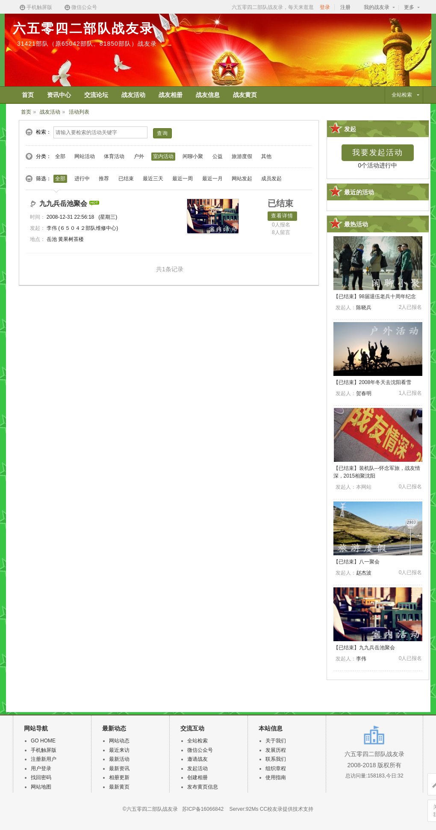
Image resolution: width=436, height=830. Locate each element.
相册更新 (119, 777)
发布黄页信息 (202, 787)
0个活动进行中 (378, 165)
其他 (266, 156)
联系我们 (275, 759)
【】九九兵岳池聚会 (364, 648)
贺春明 (363, 393)
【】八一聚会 (356, 562)
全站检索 (197, 741)
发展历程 (275, 750)
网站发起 (242, 179)
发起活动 (197, 768)
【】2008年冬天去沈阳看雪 (372, 382)
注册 (345, 7)
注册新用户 (43, 759)
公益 (217, 156)
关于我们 (275, 741)
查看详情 (282, 216)
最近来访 (119, 750)
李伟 (52, 228)
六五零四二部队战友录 (83, 28)
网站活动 (84, 156)
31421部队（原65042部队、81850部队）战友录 (87, 43)
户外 (139, 156)
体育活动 (114, 156)
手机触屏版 (35, 7)
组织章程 (275, 768)
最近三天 (153, 179)
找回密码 (41, 777)
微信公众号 (80, 7)
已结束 (126, 179)
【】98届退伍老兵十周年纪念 (374, 296)
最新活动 (119, 759)
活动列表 (79, 112)
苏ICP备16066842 (203, 809)
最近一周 (182, 179)
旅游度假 (242, 156)
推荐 (104, 179)
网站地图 (41, 787)
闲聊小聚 (193, 156)
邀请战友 (197, 759)
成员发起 (271, 179)
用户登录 (41, 768)
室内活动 (163, 156)
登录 (325, 7)
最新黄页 (119, 787)
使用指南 (275, 777)
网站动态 (119, 741)
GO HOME (43, 741)
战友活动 (50, 112)
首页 (26, 112)
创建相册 (197, 777)
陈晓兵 (363, 308)
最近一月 (212, 179)
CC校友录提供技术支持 (286, 809)
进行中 (82, 179)
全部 (60, 156)
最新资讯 (119, 768)
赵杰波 (363, 573)
